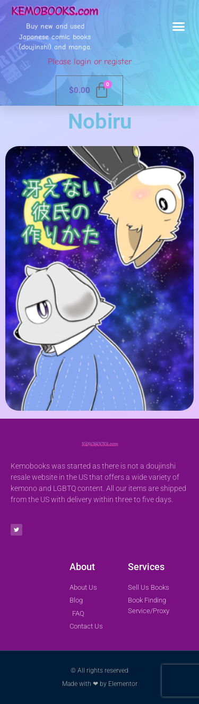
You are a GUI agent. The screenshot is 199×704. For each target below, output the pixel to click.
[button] (179, 26)
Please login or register (90, 61)
